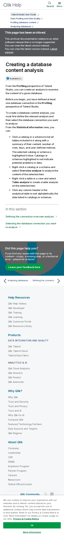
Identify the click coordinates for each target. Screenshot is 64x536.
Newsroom (14, 479)
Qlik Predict (14, 377)
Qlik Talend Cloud (18, 351)
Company (13, 448)
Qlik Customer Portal (19, 321)
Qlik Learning (15, 317)
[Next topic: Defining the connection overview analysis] (47, 281)
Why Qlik (13, 397)
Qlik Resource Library (20, 326)
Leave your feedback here (24, 267)
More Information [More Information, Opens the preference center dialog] (32, 532)
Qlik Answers (15, 373)
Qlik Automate (16, 382)
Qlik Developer (16, 308)
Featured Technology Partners (25, 424)
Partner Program (17, 470)
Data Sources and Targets (22, 428)
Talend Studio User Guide (23, 14)
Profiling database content (23, 22)
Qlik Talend (14, 346)
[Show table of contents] (6, 14)
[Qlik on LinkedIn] (51, 494)
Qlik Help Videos (17, 303)
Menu (59, 6)
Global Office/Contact (20, 484)
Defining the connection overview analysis (30, 216)
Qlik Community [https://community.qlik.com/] (30, 494)
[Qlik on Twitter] (45, 494)
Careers (12, 475)
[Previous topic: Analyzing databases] (16, 281)
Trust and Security (18, 401)
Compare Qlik (15, 419)
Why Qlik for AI (16, 415)
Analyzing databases (21, 26)
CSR (10, 457)
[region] (32, 515)
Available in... (16, 78)
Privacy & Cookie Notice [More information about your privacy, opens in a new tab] (26, 519)
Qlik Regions (15, 433)
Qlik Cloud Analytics (19, 368)
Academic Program (18, 466)
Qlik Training (15, 312)
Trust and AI (14, 410)
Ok (32, 525)
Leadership (14, 452)
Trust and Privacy (17, 406)
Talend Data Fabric (18, 355)
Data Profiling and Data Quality (25, 18)
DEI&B (11, 461)
